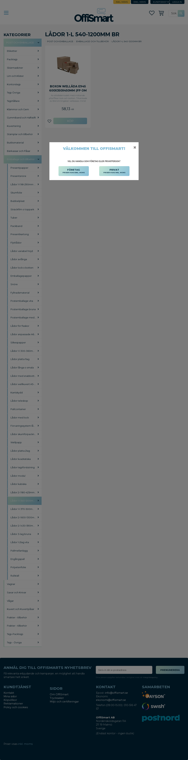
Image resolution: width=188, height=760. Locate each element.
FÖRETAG (74, 171)
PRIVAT (114, 171)
